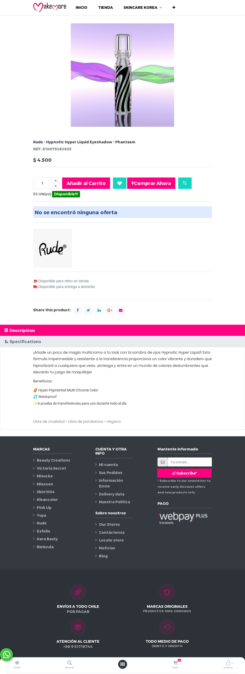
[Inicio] (17, 663)
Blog (103, 556)
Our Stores (109, 524)
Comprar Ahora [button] (151, 183)
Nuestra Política (114, 502)
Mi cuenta (108, 464)
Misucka (45, 476)
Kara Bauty (47, 539)
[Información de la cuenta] (228, 663)
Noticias (107, 548)
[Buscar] (69, 663)
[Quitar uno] (56, 186)
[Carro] (175, 663)
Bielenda (45, 547)
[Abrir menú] (122, 664)
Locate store (111, 540)
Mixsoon (45, 484)
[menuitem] (81, 7)
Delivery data (111, 494)
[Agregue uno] (56, 180)
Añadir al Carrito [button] (86, 183)
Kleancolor (47, 499)
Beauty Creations (53, 460)
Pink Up (44, 507)
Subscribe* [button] (184, 473)
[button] (173, 7)
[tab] (122, 330)
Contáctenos (112, 532)
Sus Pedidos (110, 472)
